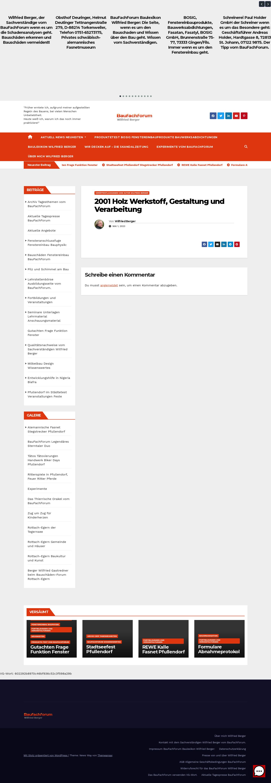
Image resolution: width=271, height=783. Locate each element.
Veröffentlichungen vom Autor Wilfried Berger (122, 193)
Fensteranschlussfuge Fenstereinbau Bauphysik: (47, 243)
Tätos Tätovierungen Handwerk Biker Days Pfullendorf (44, 460)
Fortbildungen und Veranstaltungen (42, 300)
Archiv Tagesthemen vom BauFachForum (47, 204)
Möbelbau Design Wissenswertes (41, 366)
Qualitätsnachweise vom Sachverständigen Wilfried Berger (48, 349)
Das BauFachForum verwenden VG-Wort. (172, 774)
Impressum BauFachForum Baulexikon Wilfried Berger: (182, 748)
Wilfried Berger (125, 221)
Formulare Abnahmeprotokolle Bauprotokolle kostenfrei (219, 654)
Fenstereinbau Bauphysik (45, 624)
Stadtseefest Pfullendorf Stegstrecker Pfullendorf (100, 654)
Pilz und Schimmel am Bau (48, 269)
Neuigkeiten (38, 636)
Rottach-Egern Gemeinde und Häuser (47, 544)
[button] (262, 4)
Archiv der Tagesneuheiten (102, 636)
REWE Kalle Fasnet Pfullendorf (163, 649)
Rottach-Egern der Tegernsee (42, 530)
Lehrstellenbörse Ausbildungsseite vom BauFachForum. (44, 284)
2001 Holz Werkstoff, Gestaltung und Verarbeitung (159, 205)
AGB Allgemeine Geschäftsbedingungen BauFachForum (212, 761)
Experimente (37, 489)
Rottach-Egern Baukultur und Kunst (47, 558)
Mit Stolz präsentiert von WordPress (46, 755)
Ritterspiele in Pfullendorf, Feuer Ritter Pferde (48, 476)
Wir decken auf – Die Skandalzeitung (116, 147)
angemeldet (109, 285)
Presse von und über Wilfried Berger (224, 755)
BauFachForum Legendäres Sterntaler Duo (48, 444)
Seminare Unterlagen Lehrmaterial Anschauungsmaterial (44, 316)
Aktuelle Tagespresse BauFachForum (44, 218)
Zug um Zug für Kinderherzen (39, 515)
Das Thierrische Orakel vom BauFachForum (49, 501)
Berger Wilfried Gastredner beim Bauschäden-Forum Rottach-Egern (48, 575)
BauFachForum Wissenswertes (104, 642)
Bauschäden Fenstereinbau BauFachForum (48, 257)
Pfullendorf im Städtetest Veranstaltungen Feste (47, 394)
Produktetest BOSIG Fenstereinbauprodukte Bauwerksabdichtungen (155, 137)
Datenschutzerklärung (232, 748)
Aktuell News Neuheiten (63, 137)
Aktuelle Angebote (42, 230)
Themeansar (105, 755)
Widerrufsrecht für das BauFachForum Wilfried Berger (213, 768)
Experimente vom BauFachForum (185, 147)
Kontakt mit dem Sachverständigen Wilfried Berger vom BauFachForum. (202, 742)
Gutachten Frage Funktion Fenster (48, 333)
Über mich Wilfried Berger (50, 156)
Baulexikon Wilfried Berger (52, 147)
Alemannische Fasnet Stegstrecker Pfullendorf (46, 429)
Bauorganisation (208, 636)
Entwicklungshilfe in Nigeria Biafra (49, 380)
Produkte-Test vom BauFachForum (50, 642)
